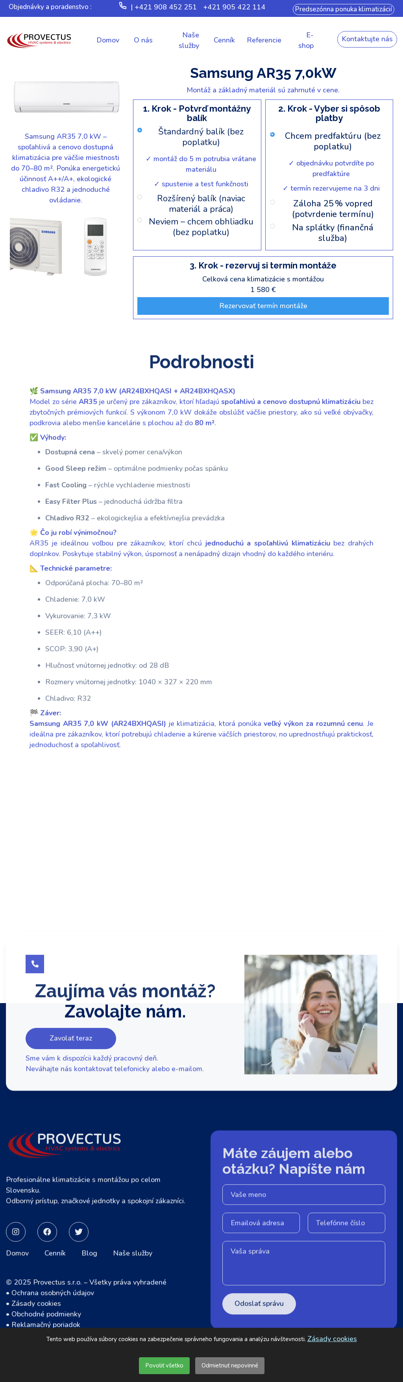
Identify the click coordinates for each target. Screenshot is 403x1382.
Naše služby (132, 1280)
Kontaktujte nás (367, 39)
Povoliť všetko (164, 1365)
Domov (17, 1280)
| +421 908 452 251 (164, 7)
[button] (143, 40)
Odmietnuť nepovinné (230, 1365)
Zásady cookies (332, 1338)
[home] (39, 40)
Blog (89, 1280)
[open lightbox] (65, 137)
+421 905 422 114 (234, 7)
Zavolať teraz (71, 1081)
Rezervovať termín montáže (263, 306)
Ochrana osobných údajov (52, 1319)
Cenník (55, 1280)
